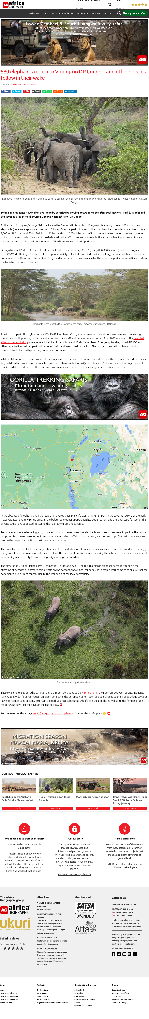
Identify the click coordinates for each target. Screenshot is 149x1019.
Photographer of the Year (63, 13)
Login (2, 990)
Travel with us (33, 13)
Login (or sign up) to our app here (52, 713)
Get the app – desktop (9, 999)
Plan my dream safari (134, 13)
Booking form (43, 999)
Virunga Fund (90, 692)
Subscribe (96, 13)
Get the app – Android (9, 996)
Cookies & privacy (119, 1003)
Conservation (82, 13)
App (2, 985)
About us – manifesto (120, 993)
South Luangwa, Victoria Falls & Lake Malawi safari (17, 798)
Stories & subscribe (85, 985)
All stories (78, 993)
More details (18, 808)
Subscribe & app (81, 990)
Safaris (41, 985)
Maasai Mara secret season (92, 796)
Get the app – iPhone (8, 993)
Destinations (42, 990)
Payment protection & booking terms (52, 1003)
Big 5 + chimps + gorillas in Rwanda (54, 798)
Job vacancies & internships (123, 999)
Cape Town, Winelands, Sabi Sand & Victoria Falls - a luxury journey (130, 800)
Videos (77, 1003)
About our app (6, 1003)
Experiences (42, 993)
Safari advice (42, 996)
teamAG (33, 85)
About (115, 985)
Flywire (73, 848)
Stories (45, 13)
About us (107, 13)
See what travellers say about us (74, 874)
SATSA (59, 861)
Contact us (116, 996)
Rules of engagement (83, 1006)
